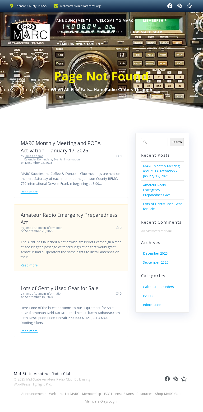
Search (177, 142)
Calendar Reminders (38, 159)
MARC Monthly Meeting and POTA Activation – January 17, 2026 (161, 171)
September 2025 (155, 262)
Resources (109, 32)
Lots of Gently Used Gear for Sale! (60, 288)
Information (72, 159)
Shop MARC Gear (145, 32)
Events (58, 159)
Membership (155, 20)
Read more (29, 192)
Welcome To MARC (114, 20)
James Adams (34, 156)
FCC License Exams (74, 32)
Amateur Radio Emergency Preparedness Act (156, 190)
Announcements (73, 20)
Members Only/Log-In (78, 43)
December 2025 (155, 253)
